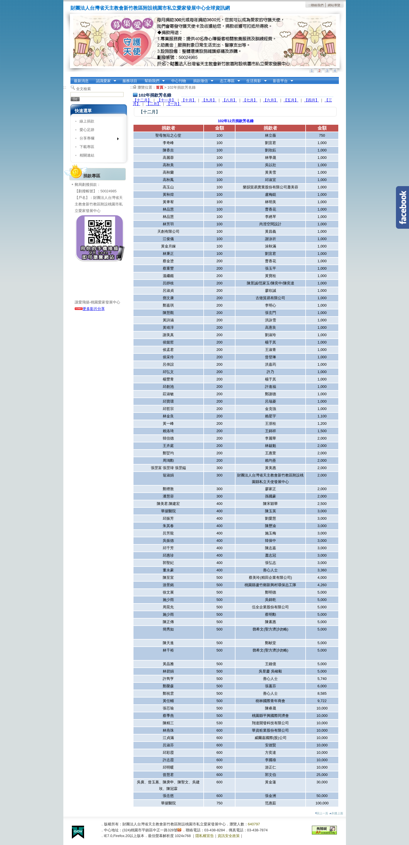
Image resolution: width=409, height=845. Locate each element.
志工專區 (228, 81)
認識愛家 (104, 81)
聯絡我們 (317, 5)
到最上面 (336, 813)
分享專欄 (97, 139)
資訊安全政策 (229, 836)
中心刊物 (178, 81)
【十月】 (188, 100)
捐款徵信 (201, 81)
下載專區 (87, 147)
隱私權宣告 (204, 836)
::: (309, 5)
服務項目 (129, 81)
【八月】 (229, 100)
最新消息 (81, 81)
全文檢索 (83, 89)
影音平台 (281, 81)
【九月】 (209, 100)
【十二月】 (142, 100)
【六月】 (270, 100)
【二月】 (153, 104)
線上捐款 (87, 121)
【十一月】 (166, 100)
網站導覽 (334, 5)
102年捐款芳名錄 (181, 87)
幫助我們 (153, 81)
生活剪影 (255, 81)
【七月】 (250, 100)
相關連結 (87, 155)
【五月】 (290, 100)
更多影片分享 (90, 309)
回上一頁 (321, 813)
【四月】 (311, 100)
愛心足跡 (87, 130)
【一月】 (173, 104)
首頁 (159, 87)
